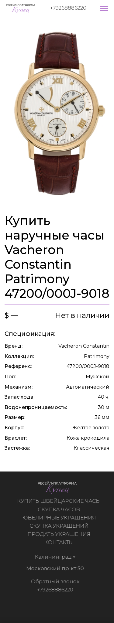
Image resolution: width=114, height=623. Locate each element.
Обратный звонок (54, 581)
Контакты (59, 542)
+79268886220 (68, 8)
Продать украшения (59, 534)
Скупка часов (60, 509)
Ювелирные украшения (60, 518)
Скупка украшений (59, 526)
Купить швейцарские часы (60, 501)
